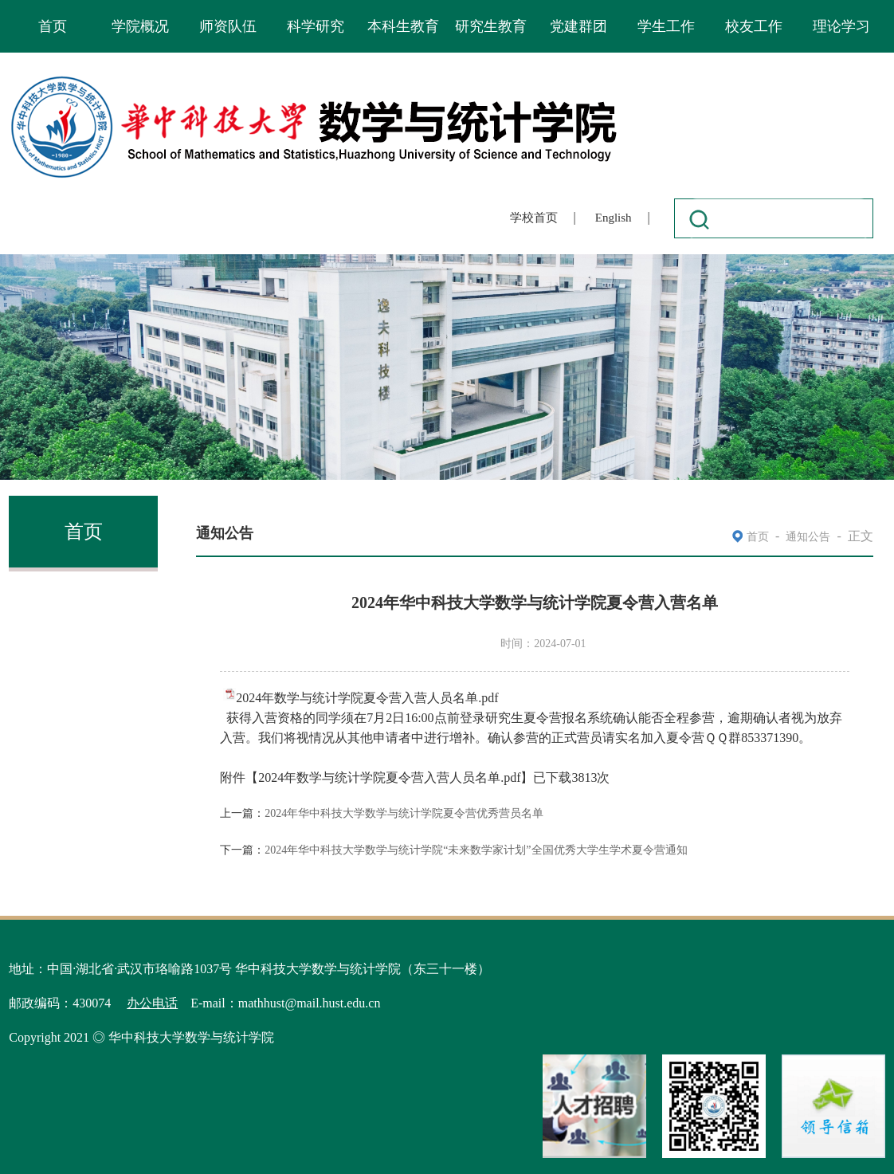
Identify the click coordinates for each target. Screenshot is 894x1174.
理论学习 (841, 26)
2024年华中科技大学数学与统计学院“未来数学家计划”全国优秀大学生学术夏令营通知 (476, 850)
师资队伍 (228, 26)
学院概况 (140, 26)
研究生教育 (491, 26)
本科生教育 (403, 26)
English (613, 217)
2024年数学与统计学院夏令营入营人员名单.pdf (367, 698)
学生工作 (666, 26)
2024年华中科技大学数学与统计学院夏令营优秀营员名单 (404, 813)
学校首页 (534, 217)
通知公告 (808, 537)
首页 (52, 26)
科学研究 (315, 26)
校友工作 (753, 26)
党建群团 (578, 26)
